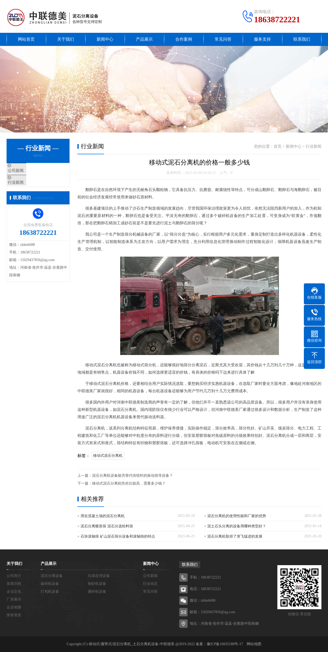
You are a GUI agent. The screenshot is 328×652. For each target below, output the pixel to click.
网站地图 (254, 644)
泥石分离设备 (52, 576)
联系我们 (301, 39)
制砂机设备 (97, 584)
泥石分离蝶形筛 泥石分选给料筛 (107, 526)
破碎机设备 (50, 584)
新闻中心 (105, 39)
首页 (278, 146)
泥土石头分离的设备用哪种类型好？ (236, 526)
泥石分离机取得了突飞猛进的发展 (234, 536)
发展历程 (14, 584)
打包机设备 (50, 591)
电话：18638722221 (205, 589)
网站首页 (26, 39)
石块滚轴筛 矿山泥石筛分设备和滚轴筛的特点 (118, 536)
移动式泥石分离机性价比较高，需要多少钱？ (129, 483)
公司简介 (14, 576)
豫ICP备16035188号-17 (225, 644)
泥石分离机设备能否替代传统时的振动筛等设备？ (132, 476)
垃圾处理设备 (99, 576)
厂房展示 (14, 599)
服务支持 (262, 39)
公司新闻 (27, 171)
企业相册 (14, 607)
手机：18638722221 (205, 577)
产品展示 (144, 39)
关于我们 (65, 39)
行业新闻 (27, 186)
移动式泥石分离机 (108, 456)
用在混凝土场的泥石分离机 (103, 516)
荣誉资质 (14, 615)
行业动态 (150, 584)
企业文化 (14, 591)
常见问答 (223, 39)
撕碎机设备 (97, 591)
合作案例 (183, 39)
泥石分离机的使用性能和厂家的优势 (236, 516)
